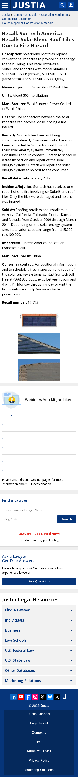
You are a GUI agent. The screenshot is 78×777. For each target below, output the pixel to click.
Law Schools (16, 640)
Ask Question (39, 581)
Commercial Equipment (17, 18)
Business (13, 630)
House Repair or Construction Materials (27, 23)
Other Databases (20, 670)
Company (39, 732)
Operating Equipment (55, 14)
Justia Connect (39, 714)
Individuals (14, 620)
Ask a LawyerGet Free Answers (18, 558)
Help (39, 742)
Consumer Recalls (25, 14)
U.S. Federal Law (19, 650)
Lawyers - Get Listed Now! (39, 533)
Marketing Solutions (23, 680)
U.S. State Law (17, 660)
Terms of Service (39, 751)
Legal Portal (39, 723)
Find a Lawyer (14, 500)
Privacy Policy (39, 760)
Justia (6, 14)
